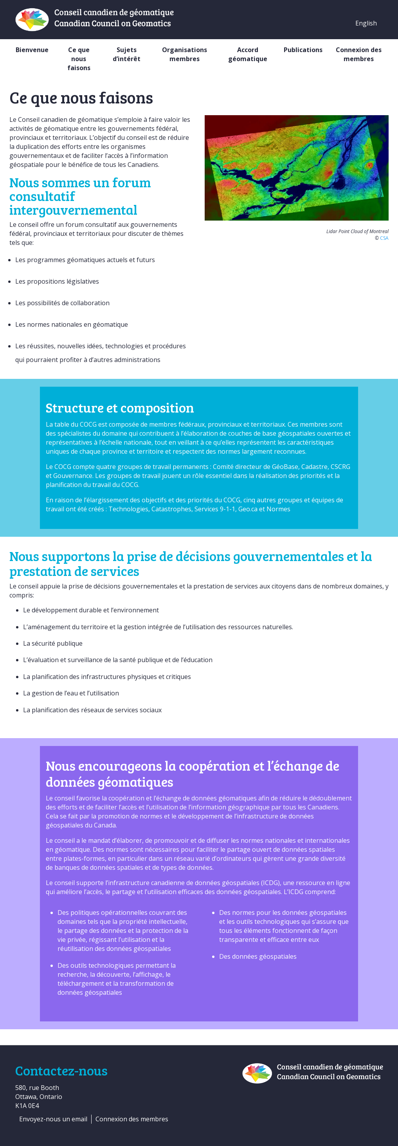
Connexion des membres (359, 54)
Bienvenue (32, 49)
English (366, 23)
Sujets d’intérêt (126, 54)
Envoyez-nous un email (53, 1119)
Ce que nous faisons (78, 58)
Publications (303, 49)
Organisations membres (184, 54)
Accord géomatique (247, 54)
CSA (384, 238)
